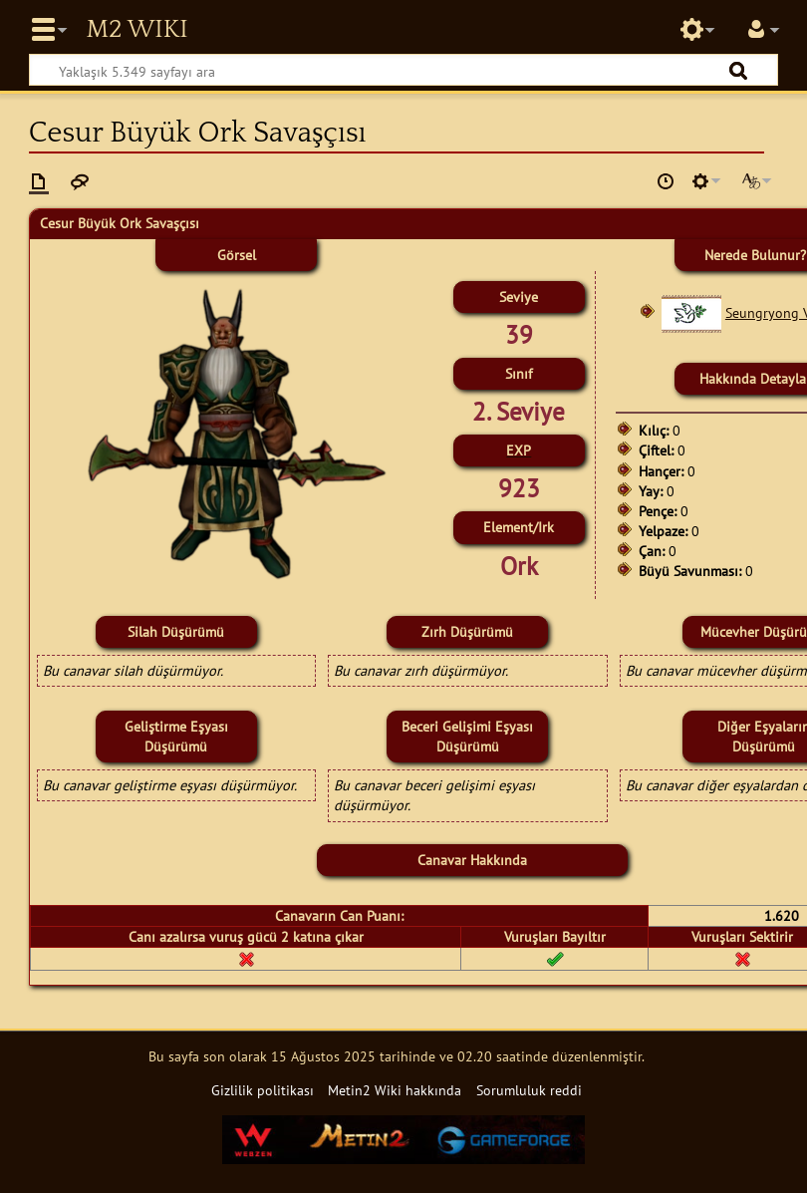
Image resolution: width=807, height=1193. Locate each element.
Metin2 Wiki (136, 30)
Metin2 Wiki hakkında (394, 1089)
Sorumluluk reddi (529, 1089)
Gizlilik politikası (262, 1089)
